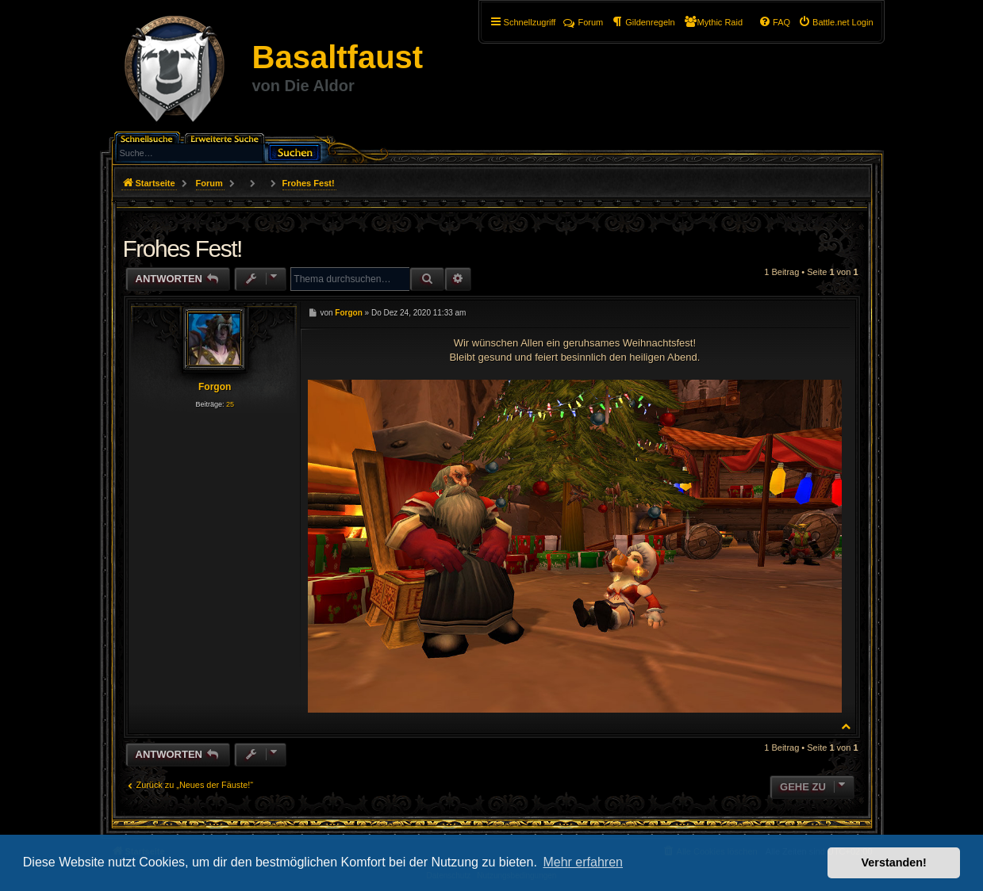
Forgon (214, 386)
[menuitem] (835, 22)
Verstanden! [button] (894, 862)
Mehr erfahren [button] (583, 862)
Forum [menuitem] (583, 22)
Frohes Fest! (308, 183)
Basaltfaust (338, 57)
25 (230, 404)
